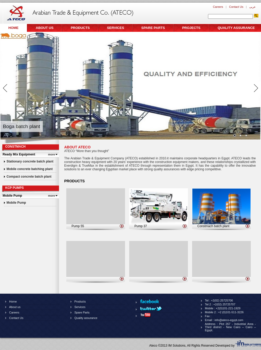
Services (115, 28)
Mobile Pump (16, 202)
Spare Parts (153, 28)
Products (80, 28)
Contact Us (236, 6)
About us (45, 28)
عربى (252, 6)
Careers (218, 6)
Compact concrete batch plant (29, 176)
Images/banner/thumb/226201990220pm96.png (246, 135)
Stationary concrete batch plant (30, 161)
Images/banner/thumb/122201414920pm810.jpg (235, 135)
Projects (191, 28)
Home (13, 28)
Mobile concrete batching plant (30, 169)
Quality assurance (236, 28)
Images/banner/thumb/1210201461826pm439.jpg (240, 135)
